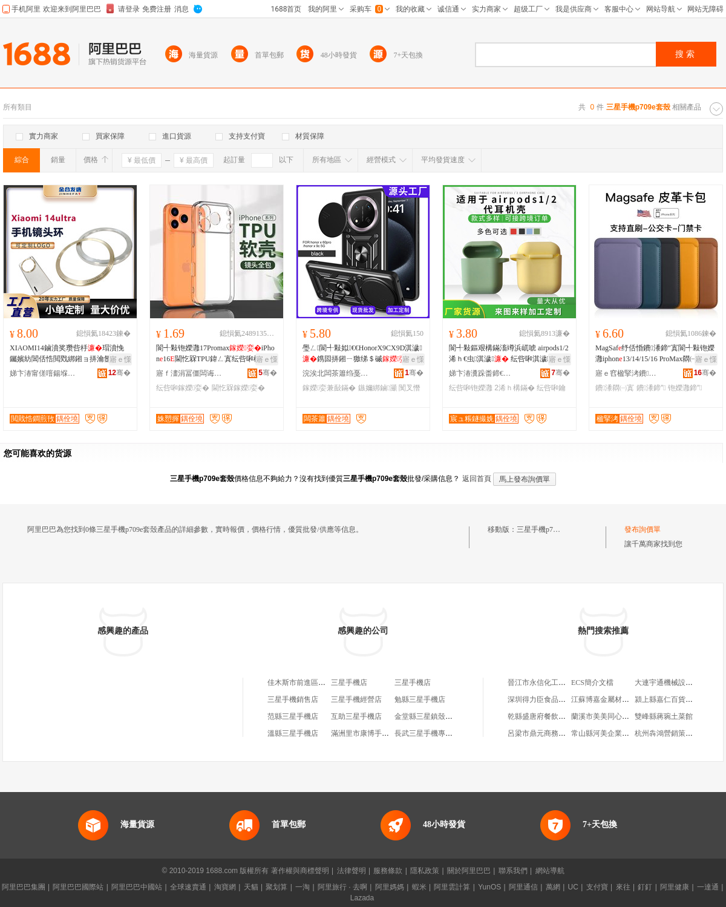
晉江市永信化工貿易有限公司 (555, 682)
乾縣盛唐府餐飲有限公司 (547, 716)
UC (573, 887)
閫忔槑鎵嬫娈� (238, 388)
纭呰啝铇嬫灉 (470, 388)
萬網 (553, 887)
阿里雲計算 (452, 887)
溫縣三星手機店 (292, 733)
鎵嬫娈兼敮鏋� (329, 388)
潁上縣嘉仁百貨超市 (667, 699)
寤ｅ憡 (120, 359)
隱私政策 (424, 870)
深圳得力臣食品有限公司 (547, 699)
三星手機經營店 (356, 699)
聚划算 (276, 887)
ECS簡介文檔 (592, 682)
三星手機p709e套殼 (547, 529)
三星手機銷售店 (292, 699)
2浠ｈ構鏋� (514, 388)
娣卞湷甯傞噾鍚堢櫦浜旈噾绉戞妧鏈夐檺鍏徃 (43, 373)
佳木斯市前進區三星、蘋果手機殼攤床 (329, 682)
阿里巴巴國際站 (78, 887)
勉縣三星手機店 (419, 699)
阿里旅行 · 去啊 (342, 887)
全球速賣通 (188, 887)
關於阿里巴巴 (469, 870)
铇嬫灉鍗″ (685, 388)
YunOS (489, 887)
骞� (119, 372)
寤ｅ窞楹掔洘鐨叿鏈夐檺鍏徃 (628, 373)
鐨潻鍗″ (651, 388)
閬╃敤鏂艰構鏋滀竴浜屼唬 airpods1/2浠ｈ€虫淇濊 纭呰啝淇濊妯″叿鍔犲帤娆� (509, 354)
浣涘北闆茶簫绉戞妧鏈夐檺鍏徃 (335, 373)
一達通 (708, 887)
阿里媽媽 (389, 887)
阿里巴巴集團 (23, 887)
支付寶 (597, 887)
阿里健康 (674, 887)
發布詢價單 (642, 529)
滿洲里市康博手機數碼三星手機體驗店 (392, 733)
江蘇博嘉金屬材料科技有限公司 (622, 699)
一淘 (302, 887)
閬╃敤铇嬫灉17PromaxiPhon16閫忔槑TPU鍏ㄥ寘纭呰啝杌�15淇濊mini (215, 354)
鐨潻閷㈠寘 (614, 388)
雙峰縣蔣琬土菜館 (664, 716)
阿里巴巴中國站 (136, 887)
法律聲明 (351, 870)
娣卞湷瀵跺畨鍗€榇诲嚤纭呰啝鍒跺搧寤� (482, 373)
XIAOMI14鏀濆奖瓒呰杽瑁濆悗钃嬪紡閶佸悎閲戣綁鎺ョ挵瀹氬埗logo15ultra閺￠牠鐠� (69, 354)
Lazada (362, 898)
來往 (623, 887)
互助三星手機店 (356, 716)
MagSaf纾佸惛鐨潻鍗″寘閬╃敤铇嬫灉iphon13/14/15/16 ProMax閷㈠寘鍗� (655, 354)
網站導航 (549, 870)
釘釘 (645, 887)
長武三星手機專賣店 (427, 733)
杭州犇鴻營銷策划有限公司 (678, 733)
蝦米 (419, 887)
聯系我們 (513, 870)
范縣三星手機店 (292, 716)
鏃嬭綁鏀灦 (377, 388)
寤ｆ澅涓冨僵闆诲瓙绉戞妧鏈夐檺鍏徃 (189, 373)
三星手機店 (349, 682)
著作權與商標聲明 (300, 870)
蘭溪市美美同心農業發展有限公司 (625, 716)
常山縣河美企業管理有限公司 (618, 733)
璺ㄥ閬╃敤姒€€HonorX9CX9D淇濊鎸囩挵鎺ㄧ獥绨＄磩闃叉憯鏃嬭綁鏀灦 (362, 354)
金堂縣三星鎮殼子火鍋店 (434, 716)
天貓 (251, 887)
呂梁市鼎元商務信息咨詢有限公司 (562, 733)
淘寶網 (225, 887)
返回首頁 (476, 478)
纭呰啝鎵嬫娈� (182, 388)
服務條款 (387, 870)
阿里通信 (523, 887)
